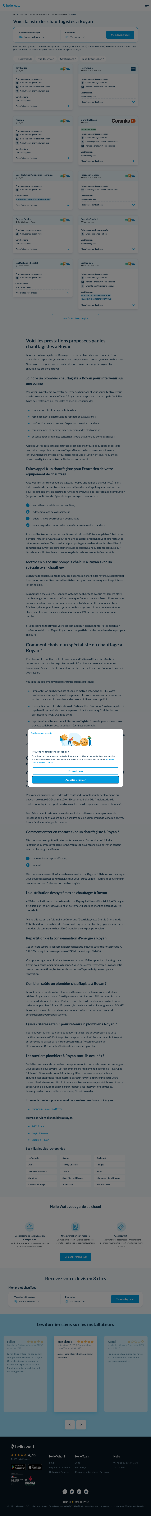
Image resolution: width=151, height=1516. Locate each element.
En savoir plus (75, 770)
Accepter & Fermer (75, 779)
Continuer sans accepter (42, 733)
